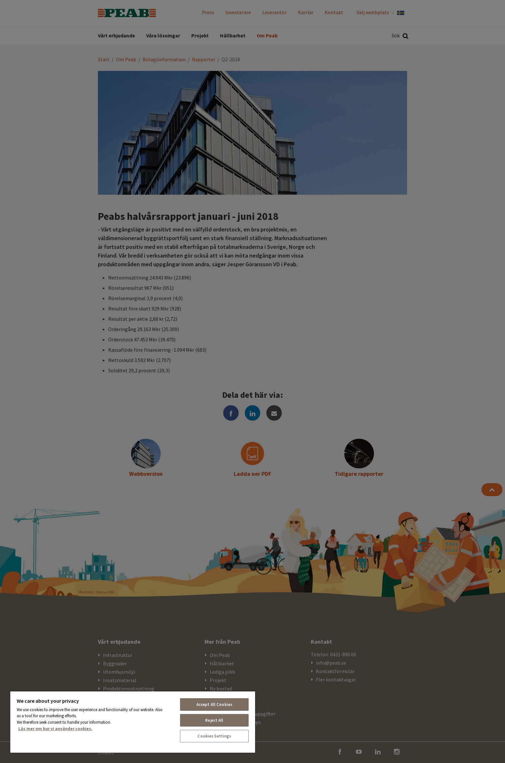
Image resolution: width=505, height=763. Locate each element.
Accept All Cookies (214, 704)
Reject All (214, 720)
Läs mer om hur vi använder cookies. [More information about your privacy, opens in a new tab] (55, 728)
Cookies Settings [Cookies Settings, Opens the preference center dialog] (214, 736)
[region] (132, 722)
